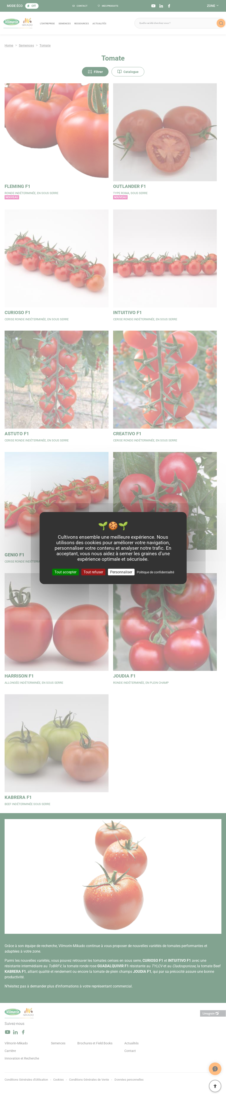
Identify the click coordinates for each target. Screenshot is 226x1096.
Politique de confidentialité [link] (155, 572)
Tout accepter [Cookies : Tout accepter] (65, 572)
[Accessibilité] (215, 1086)
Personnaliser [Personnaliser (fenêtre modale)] (121, 572)
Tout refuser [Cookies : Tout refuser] (93, 572)
